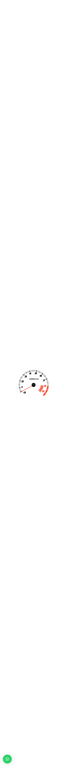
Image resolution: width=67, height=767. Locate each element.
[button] (7, 759)
